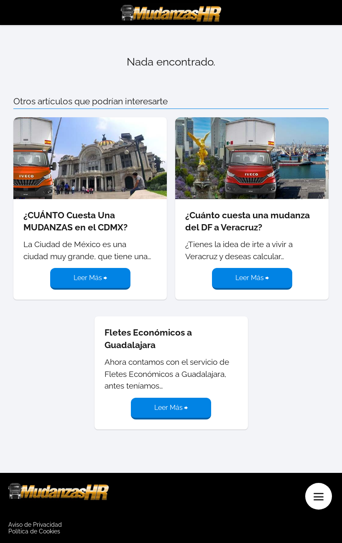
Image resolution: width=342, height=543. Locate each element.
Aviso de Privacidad (35, 524)
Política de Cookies (34, 531)
